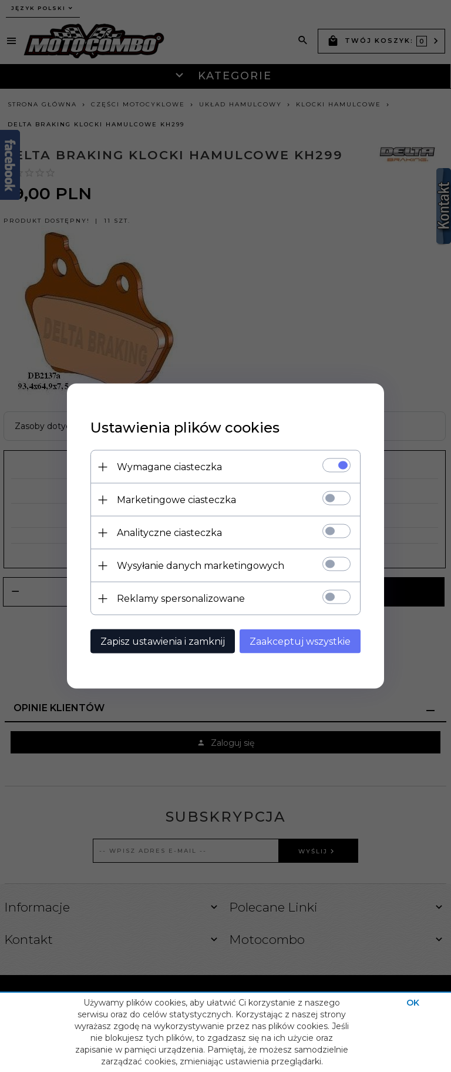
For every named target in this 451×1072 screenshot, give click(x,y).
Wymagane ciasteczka (169, 467)
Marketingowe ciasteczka (176, 499)
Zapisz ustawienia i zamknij (162, 641)
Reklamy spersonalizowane (181, 598)
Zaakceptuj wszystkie (300, 641)
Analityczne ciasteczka (169, 532)
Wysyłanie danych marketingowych (200, 565)
